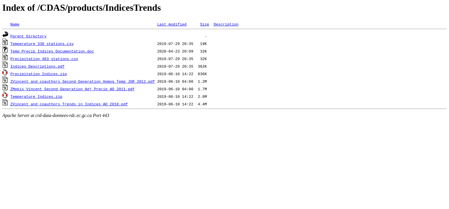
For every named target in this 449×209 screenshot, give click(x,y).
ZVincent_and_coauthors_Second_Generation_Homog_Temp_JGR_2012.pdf (82, 81)
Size (204, 24)
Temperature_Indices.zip (36, 96)
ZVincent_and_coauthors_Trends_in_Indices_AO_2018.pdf (69, 104)
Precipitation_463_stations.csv (44, 58)
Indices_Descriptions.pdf (37, 66)
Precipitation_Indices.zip (38, 73)
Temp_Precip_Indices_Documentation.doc (52, 51)
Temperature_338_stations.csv (42, 43)
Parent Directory (28, 36)
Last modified (171, 24)
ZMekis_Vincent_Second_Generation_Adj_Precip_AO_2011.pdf (72, 88)
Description (226, 24)
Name (14, 24)
